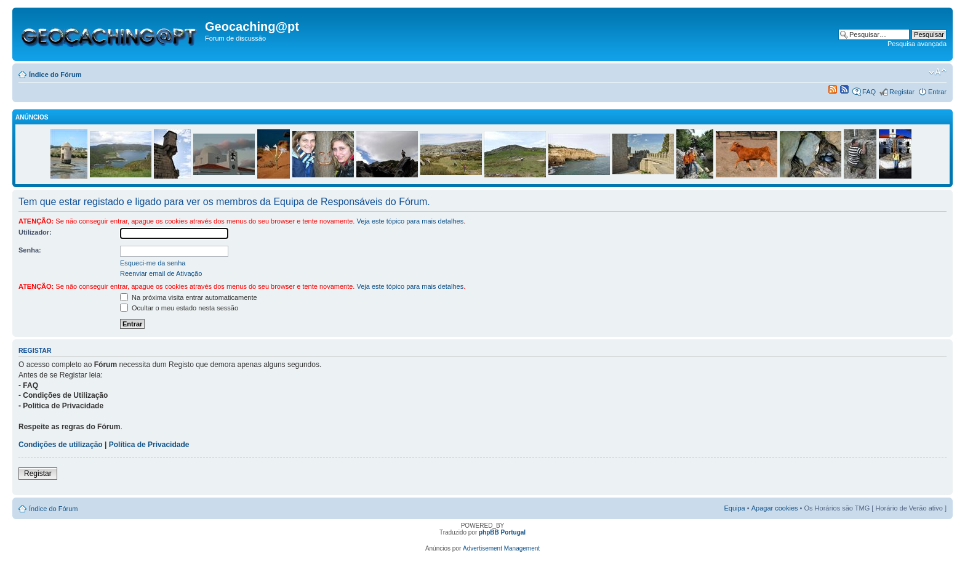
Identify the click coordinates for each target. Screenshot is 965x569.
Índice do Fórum (55, 74)
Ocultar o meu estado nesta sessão (179, 308)
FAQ (869, 91)
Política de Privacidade (149, 444)
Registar (902, 91)
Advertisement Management (501, 548)
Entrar (937, 91)
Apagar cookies (774, 508)
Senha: (29, 250)
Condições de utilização (60, 444)
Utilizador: (35, 232)
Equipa (734, 508)
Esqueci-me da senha (152, 263)
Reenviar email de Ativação (161, 273)
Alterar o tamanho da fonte (938, 72)
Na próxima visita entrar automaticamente (188, 297)
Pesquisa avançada (917, 43)
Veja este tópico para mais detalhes (409, 221)
